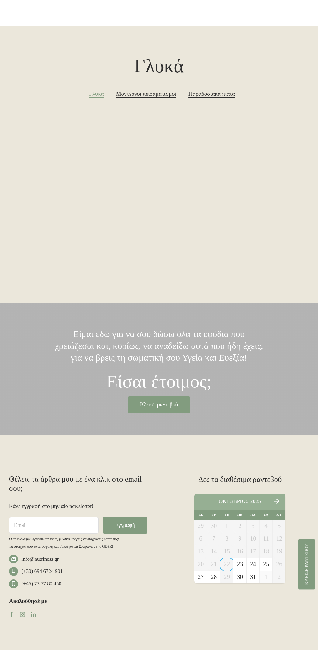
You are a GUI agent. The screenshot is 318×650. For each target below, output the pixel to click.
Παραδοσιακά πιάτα (211, 94)
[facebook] (11, 614)
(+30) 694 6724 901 (42, 571)
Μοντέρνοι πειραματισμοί (146, 94)
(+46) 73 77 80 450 (41, 583)
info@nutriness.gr (40, 559)
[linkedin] (33, 614)
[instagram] (22, 614)
